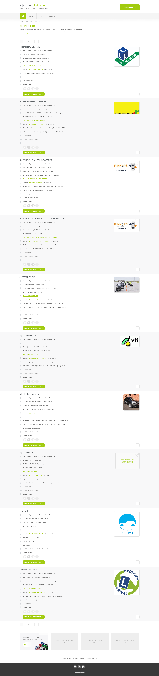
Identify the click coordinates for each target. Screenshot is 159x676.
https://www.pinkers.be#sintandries (38, 241)
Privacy (83, 672)
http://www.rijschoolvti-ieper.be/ (37, 358)
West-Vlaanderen (28, 167)
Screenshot (48, 69)
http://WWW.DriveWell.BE (36, 534)
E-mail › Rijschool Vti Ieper (31, 354)
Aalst (35, 518)
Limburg (25, 284)
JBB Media (77, 672)
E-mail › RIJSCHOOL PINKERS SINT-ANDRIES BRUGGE (40, 237)
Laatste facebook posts (30, 139)
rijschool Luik (24, 31)
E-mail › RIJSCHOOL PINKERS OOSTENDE (36, 179)
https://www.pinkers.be (35, 182)
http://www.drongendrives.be (36, 592)
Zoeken (41, 16)
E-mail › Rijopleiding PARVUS (31, 413)
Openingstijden (28, 80)
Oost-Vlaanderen (28, 401)
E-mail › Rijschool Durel (30, 471)
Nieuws (31, 16)
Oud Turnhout (35, 109)
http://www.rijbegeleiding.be (36, 124)
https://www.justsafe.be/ (35, 300)
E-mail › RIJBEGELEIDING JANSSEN (34, 120)
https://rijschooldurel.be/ (35, 475)
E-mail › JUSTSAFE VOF (30, 296)
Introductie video (45, 549)
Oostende (37, 167)
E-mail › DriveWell (28, 530)
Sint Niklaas (37, 401)
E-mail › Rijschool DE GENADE (32, 65)
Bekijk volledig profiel (33, 94)
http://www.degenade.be (35, 69)
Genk (30, 460)
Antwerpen (26, 54)
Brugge (37, 226)
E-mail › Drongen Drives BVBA (32, 588)
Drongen (37, 577)
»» (36, 42)
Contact (52, 16)
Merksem (33, 54)
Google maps (42, 54)
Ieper (36, 343)
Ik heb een (129, 7)
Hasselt (31, 284)
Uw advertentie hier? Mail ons (64, 641)
